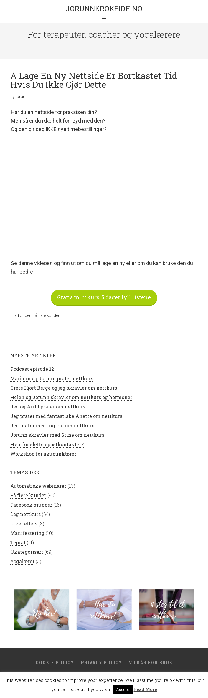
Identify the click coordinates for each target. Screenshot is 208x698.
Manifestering (27, 533)
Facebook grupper (31, 505)
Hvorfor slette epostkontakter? (47, 444)
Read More (145, 689)
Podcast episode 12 (32, 369)
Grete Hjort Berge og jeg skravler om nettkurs (63, 388)
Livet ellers (23, 523)
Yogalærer (22, 561)
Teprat (18, 542)
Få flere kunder (46, 315)
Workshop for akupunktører (43, 454)
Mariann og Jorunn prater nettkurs (51, 378)
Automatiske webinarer (38, 486)
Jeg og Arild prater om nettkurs (47, 406)
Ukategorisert (26, 552)
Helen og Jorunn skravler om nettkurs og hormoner (71, 397)
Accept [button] (122, 689)
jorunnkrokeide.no (104, 9)
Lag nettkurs (25, 514)
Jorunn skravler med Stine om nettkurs (57, 435)
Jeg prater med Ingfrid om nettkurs (52, 425)
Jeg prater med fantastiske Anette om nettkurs (66, 416)
